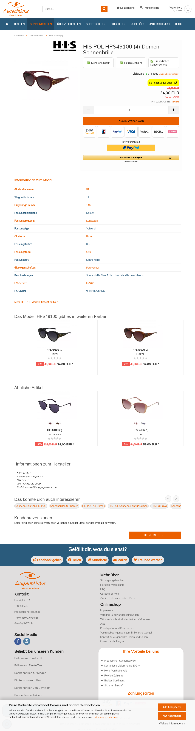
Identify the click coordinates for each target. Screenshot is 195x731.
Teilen (74, 560)
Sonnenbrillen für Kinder (30, 673)
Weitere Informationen (172, 723)
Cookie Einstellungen (112, 641)
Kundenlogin (149, 8)
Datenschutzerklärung (105, 717)
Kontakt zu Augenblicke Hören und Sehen (124, 637)
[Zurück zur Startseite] (7, 24)
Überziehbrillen (69, 24)
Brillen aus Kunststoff (28, 658)
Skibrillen (118, 24)
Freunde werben (148, 560)
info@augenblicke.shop (27, 611)
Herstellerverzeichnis (112, 584)
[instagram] (26, 641)
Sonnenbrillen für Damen (64, 506)
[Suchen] (104, 9)
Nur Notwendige (172, 716)
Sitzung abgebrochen (112, 580)
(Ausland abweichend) (169, 74)
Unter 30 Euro (159, 24)
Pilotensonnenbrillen (27, 680)
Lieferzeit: (138, 73)
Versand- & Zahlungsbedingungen (119, 614)
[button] (131, 159)
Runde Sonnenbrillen (27, 695)
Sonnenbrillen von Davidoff (32, 687)
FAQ (102, 589)
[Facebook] (17, 641)
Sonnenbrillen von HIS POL (30, 506)
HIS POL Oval (159, 506)
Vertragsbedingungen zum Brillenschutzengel (126, 632)
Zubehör (137, 24)
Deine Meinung (154, 535)
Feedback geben (47, 560)
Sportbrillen (95, 24)
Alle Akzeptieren (172, 707)
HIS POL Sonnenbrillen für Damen (128, 506)
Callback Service (109, 593)
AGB (103, 623)
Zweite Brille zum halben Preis (117, 598)
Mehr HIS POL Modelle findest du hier (35, 302)
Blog (178, 24)
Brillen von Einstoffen (28, 665)
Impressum (106, 610)
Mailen (120, 560)
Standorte (97, 560)
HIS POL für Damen (93, 506)
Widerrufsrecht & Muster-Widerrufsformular (125, 619)
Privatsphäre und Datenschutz (117, 628)
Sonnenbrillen (41, 24)
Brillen (19, 24)
